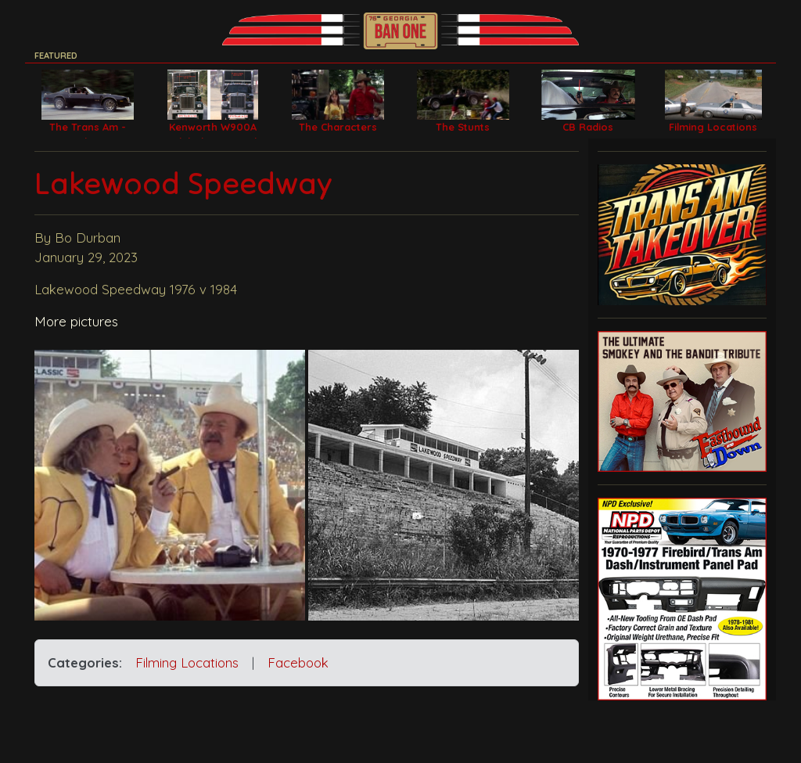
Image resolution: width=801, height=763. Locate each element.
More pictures (76, 321)
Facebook (298, 662)
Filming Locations (187, 662)
